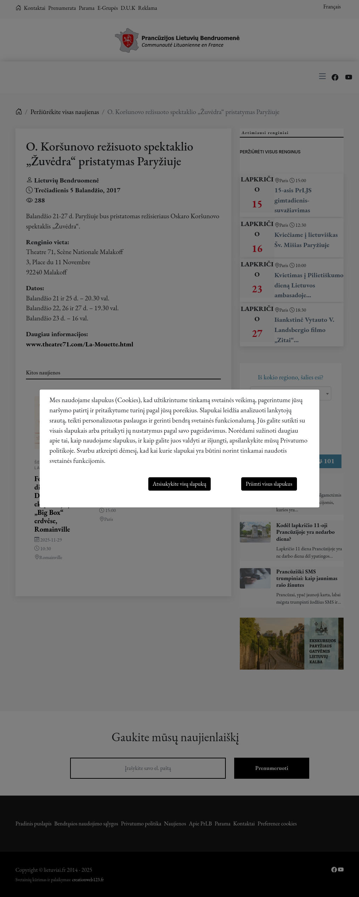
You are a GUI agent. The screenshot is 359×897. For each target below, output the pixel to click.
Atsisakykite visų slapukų (179, 483)
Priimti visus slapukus (269, 483)
